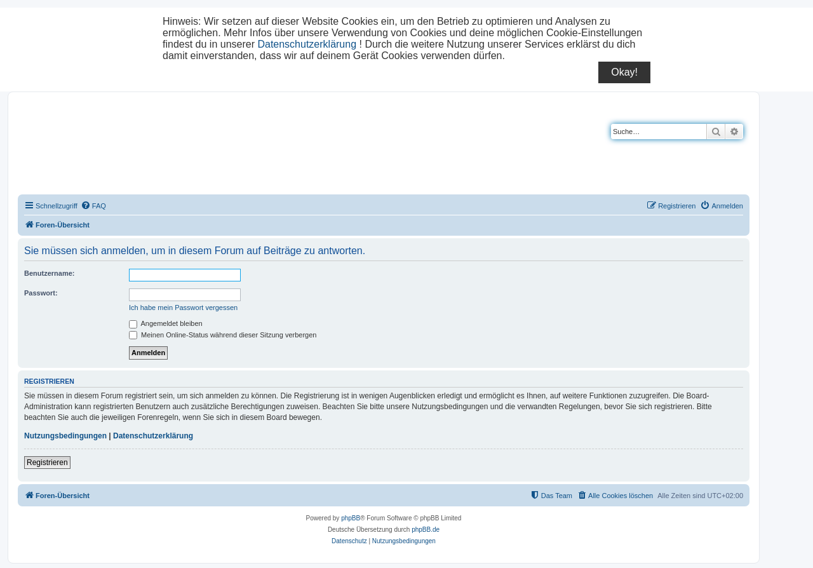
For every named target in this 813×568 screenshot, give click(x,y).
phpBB (350, 518)
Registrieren (47, 462)
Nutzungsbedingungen (65, 435)
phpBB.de (426, 529)
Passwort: (41, 293)
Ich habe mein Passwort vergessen (183, 307)
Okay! (624, 72)
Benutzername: (49, 273)
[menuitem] (93, 205)
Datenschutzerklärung (306, 44)
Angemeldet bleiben (166, 323)
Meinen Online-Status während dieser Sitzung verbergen (222, 335)
